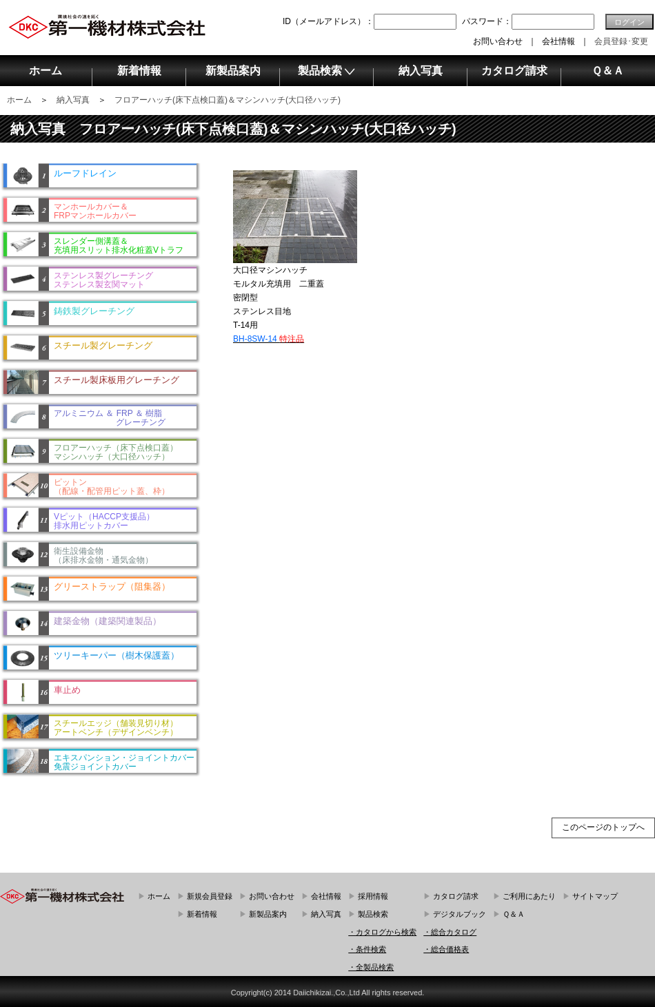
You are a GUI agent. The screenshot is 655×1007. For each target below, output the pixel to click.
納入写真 (73, 100)
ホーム (19, 100)
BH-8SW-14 (268, 339)
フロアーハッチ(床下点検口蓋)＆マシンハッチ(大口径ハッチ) (227, 100)
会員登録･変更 (621, 41)
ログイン (629, 22)
